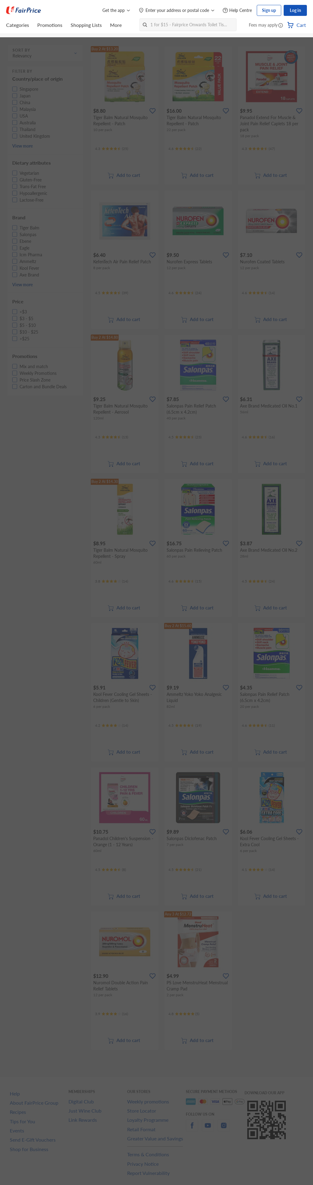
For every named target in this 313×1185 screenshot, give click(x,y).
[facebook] (192, 1129)
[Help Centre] (237, 10)
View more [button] (22, 145)
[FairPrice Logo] (23, 10)
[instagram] (224, 1129)
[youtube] (208, 1129)
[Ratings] (111, 148)
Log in (295, 10)
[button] (280, 25)
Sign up (269, 10)
